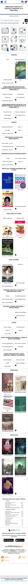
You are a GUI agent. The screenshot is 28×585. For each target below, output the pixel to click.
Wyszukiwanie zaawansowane (7, 23)
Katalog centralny (14, 16)
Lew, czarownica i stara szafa (10, 502)
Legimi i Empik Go (8, 503)
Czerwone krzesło (8, 522)
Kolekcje (17, 23)
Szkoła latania (7, 506)
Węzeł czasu (7, 524)
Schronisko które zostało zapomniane (11, 523)
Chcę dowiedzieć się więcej (7, 580)
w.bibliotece (13, 550)
